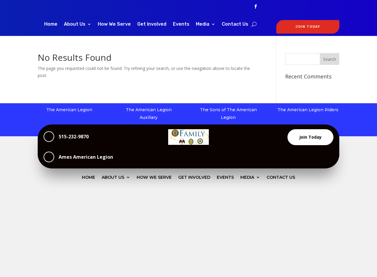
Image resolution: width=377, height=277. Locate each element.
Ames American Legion (86, 157)
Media (202, 24)
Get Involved (151, 24)
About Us (74, 24)
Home (50, 24)
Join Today (310, 137)
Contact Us (235, 24)
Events (181, 24)
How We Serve (114, 24)
